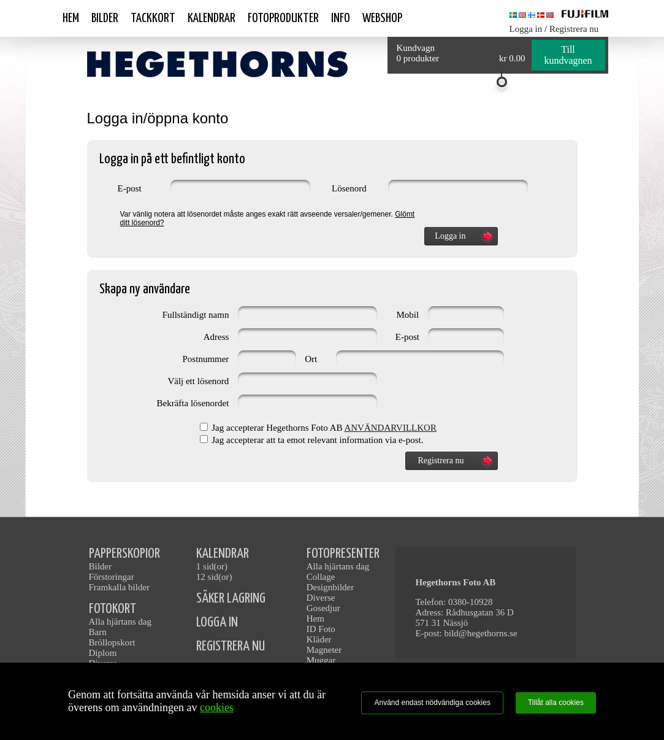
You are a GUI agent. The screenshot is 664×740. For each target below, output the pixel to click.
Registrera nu (573, 29)
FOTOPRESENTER (343, 554)
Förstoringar (111, 577)
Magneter (324, 650)
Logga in (526, 29)
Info (340, 18)
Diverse (321, 598)
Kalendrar (211, 18)
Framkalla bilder (119, 587)
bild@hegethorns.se (480, 633)
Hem (71, 18)
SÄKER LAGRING (230, 599)
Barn (98, 632)
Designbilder (330, 587)
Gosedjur (323, 608)
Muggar (321, 660)
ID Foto (321, 629)
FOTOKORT (112, 609)
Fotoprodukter (283, 18)
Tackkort (153, 18)
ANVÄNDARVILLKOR (390, 428)
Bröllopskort (112, 642)
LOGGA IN (217, 622)
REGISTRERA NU (230, 646)
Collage (321, 577)
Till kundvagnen (568, 55)
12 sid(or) (214, 577)
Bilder (104, 18)
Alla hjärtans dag (120, 621)
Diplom (103, 653)
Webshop (382, 18)
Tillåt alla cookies (556, 702)
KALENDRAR (222, 554)
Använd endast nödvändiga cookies (432, 702)
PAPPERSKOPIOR (124, 554)
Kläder (319, 639)
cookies (217, 707)
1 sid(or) (211, 566)
